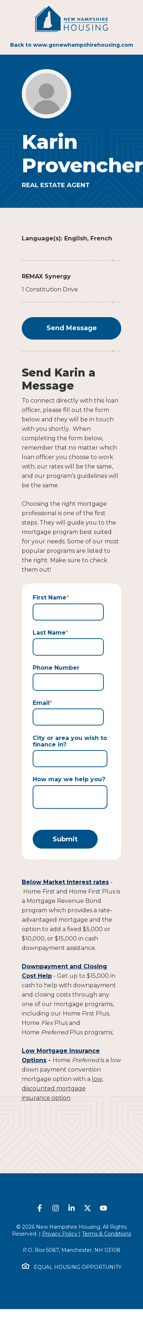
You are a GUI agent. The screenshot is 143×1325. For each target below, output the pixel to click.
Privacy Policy (60, 1234)
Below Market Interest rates (65, 882)
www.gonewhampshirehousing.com (83, 45)
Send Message (71, 328)
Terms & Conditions (106, 1234)
